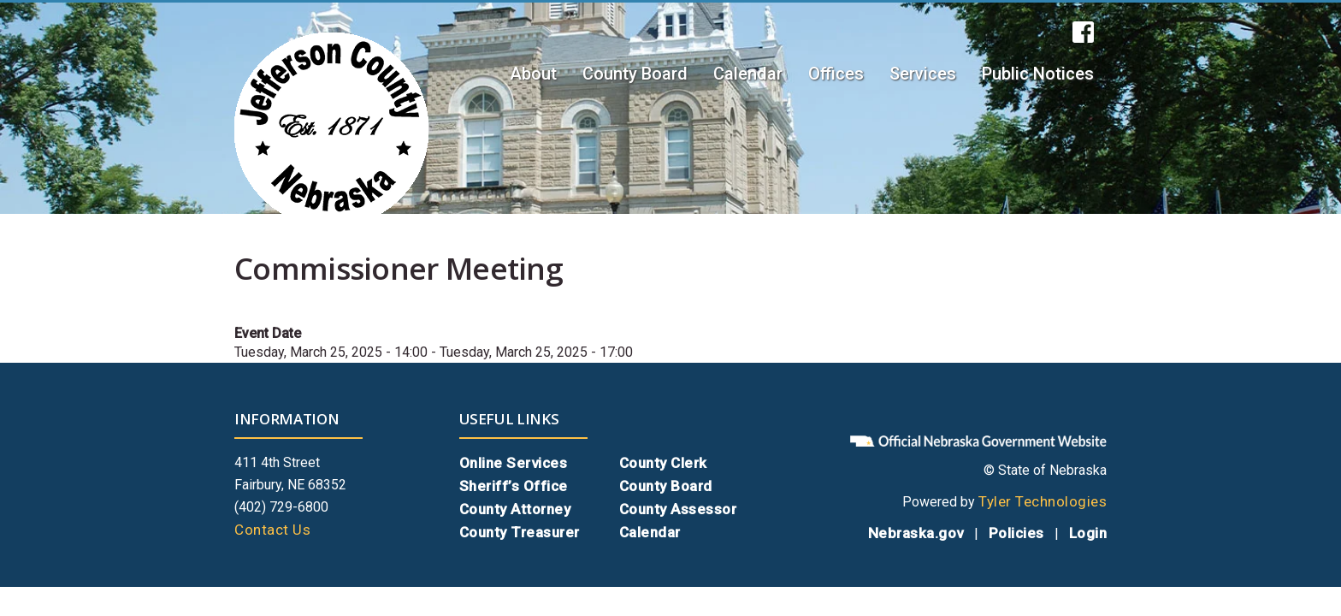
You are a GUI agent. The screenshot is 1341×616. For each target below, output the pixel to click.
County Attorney (515, 509)
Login (1088, 533)
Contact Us (272, 529)
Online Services (513, 462)
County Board (635, 73)
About (533, 73)
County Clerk (663, 462)
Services (922, 73)
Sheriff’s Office (513, 486)
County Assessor (678, 509)
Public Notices (1038, 73)
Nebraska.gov (916, 533)
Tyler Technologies (1042, 501)
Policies (1016, 533)
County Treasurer (519, 532)
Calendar (748, 73)
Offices (836, 73)
